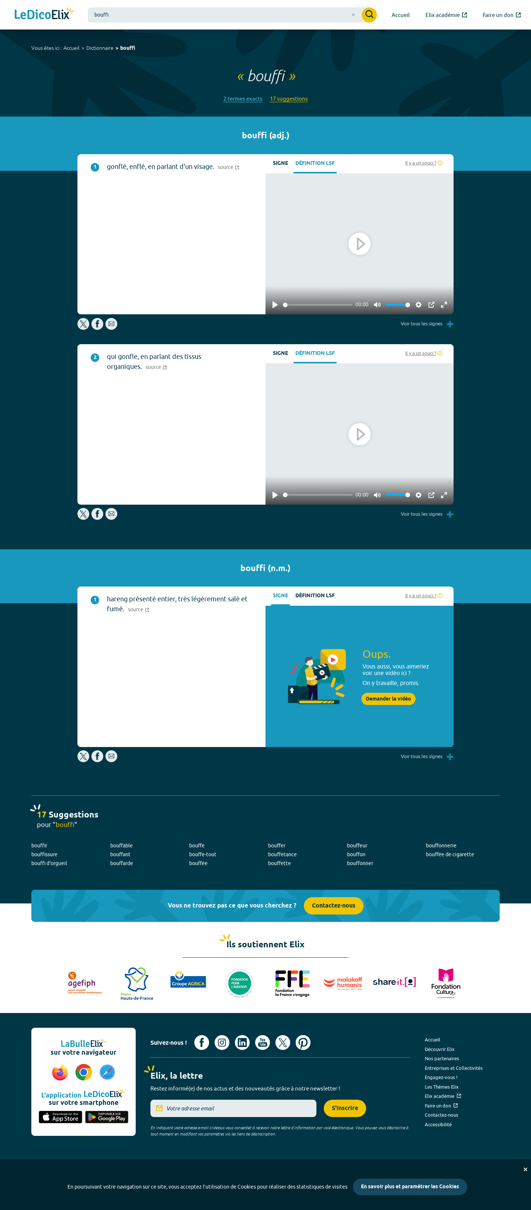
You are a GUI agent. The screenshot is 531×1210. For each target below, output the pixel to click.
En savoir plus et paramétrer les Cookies (410, 1186)
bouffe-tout (202, 854)
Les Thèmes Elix (442, 1087)
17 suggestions (289, 99)
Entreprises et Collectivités (454, 1068)
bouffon (356, 854)
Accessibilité (438, 1124)
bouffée (198, 863)
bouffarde (121, 863)
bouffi (127, 48)
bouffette (279, 863)
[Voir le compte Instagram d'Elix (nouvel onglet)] (222, 1042)
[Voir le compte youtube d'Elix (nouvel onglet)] (262, 1042)
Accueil (71, 48)
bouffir (39, 845)
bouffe (197, 845)
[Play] (275, 305)
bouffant (120, 854)
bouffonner (360, 863)
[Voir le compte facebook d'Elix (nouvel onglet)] (201, 1042)
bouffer (276, 845)
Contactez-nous (333, 906)
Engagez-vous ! (441, 1077)
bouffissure (44, 854)
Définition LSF (315, 163)
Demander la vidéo (388, 699)
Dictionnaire (100, 48)
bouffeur (357, 845)
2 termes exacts (243, 99)
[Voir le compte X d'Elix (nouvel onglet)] (282, 1042)
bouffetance (282, 854)
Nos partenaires (442, 1058)
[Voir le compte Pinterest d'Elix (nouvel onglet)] (303, 1042)
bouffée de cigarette (450, 854)
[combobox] (232, 15)
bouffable (121, 845)
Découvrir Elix (440, 1049)
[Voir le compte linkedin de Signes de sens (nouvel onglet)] (242, 1042)
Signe (280, 163)
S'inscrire (345, 1108)
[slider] (318, 304)
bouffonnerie (441, 845)
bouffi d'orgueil (49, 863)
